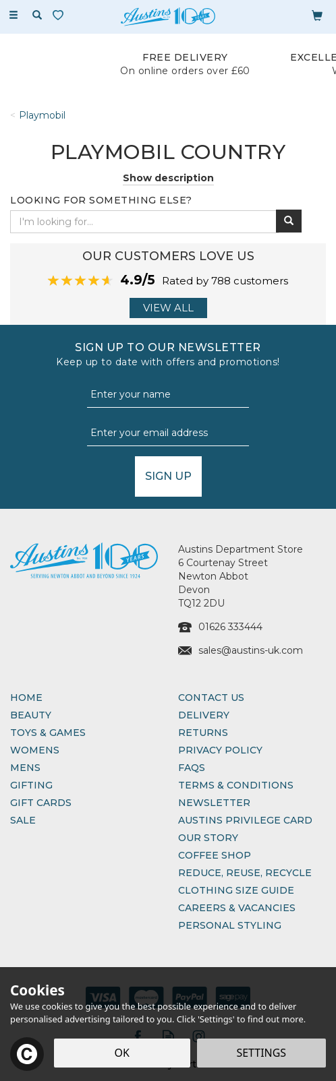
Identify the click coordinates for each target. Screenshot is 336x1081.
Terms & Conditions (235, 785)
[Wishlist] (61, 15)
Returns (203, 733)
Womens (34, 750)
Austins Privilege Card (245, 820)
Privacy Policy (220, 750)
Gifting (31, 785)
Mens (25, 768)
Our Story (208, 838)
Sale (23, 820)
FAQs (191, 768)
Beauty (30, 715)
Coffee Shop (214, 855)
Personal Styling (229, 925)
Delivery (203, 715)
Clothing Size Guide (236, 890)
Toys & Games (48, 733)
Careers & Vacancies (237, 908)
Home (26, 697)
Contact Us (211, 697)
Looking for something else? (101, 200)
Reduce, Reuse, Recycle (245, 873)
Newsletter (214, 803)
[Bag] (317, 15)
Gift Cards (41, 803)
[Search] (37, 15)
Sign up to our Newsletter (168, 355)
